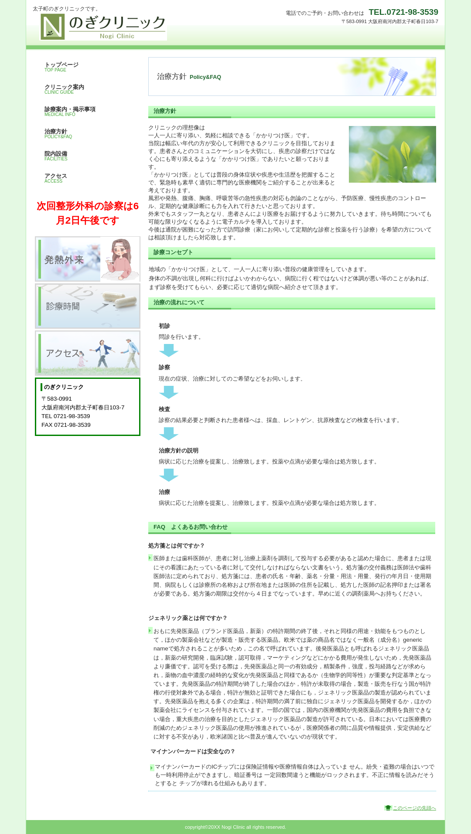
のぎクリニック (120, 26)
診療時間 (87, 306)
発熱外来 (87, 259)
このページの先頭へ (414, 807)
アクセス (87, 353)
